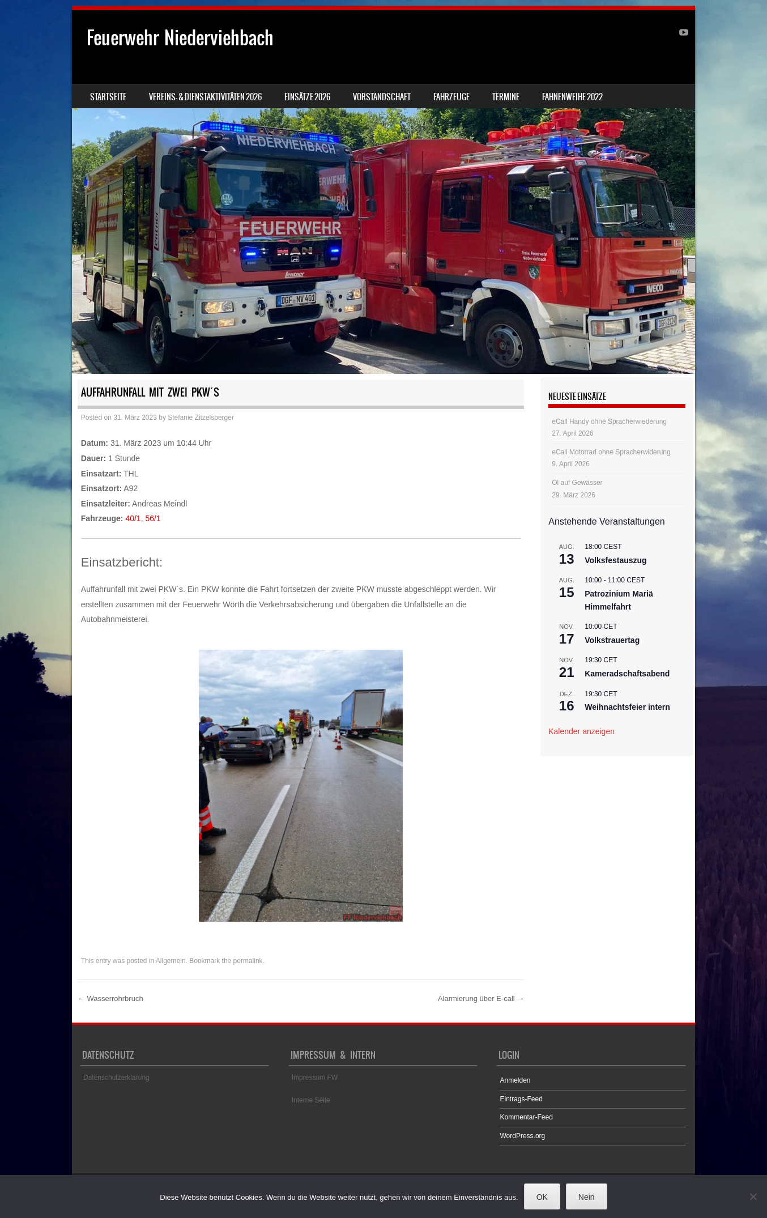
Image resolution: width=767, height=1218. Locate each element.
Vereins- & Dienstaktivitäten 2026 (205, 97)
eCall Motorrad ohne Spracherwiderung (611, 452)
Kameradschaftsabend (627, 673)
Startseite (108, 97)
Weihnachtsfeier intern (627, 707)
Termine (505, 97)
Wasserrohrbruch (110, 998)
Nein (586, 1197)
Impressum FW (315, 1077)
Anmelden (515, 1080)
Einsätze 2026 (307, 97)
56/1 (152, 518)
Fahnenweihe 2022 (572, 97)
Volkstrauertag (612, 640)
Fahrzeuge (451, 97)
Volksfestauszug (615, 560)
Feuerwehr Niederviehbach (180, 38)
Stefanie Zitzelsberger (201, 417)
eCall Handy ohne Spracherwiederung (609, 421)
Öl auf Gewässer (577, 483)
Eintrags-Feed (521, 1099)
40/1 (132, 518)
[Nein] (753, 1196)
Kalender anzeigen (581, 731)
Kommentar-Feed (526, 1117)
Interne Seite (311, 1100)
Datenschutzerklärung (116, 1077)
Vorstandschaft (382, 97)
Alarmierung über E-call (481, 998)
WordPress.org (522, 1136)
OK (542, 1197)
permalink (248, 961)
